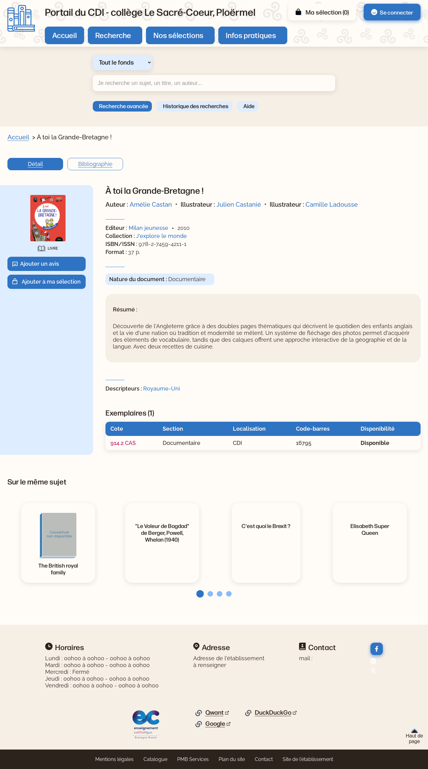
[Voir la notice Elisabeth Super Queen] (370, 529)
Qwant (214, 712)
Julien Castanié (238, 204)
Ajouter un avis (39, 263)
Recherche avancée (123, 105)
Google (215, 723)
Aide (249, 105)
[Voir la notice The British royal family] (58, 568)
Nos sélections (178, 35)
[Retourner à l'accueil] (21, 18)
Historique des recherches (196, 105)
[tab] (198, 594)
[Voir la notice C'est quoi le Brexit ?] (266, 525)
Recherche (113, 35)
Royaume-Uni (161, 388)
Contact (264, 759)
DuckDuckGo (273, 712)
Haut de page (414, 736)
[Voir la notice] (162, 532)
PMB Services (193, 759)
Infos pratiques (251, 35)
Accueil (64, 35)
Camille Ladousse (332, 204)
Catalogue (155, 759)
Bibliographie (95, 164)
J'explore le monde (161, 236)
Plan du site (232, 759)
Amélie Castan (151, 204)
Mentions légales (114, 759)
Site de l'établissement (308, 759)
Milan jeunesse (148, 228)
